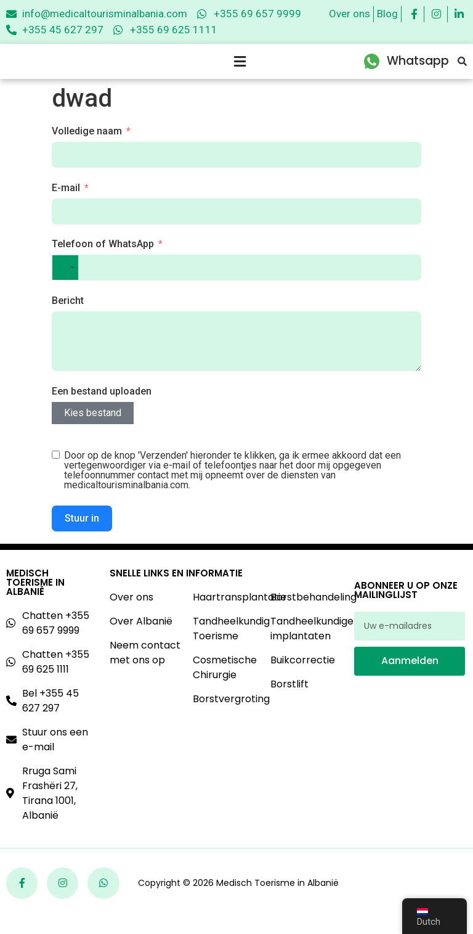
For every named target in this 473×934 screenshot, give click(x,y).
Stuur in (82, 535)
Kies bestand (92, 429)
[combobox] (65, 284)
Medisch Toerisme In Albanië (35, 599)
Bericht (68, 317)
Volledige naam (87, 148)
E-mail (66, 204)
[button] (462, 70)
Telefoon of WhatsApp (103, 260)
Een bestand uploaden (102, 408)
